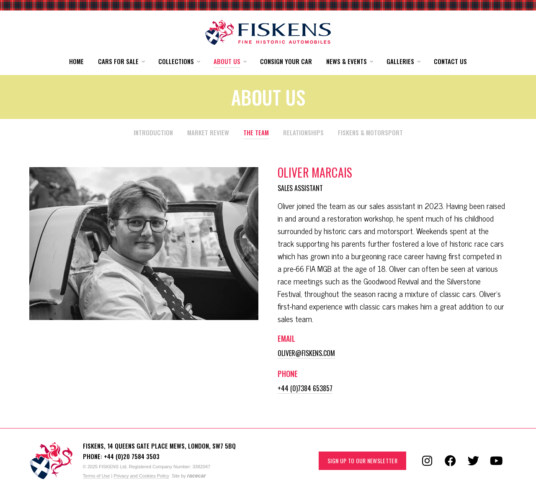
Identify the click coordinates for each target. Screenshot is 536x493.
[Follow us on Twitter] (473, 460)
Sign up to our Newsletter (362, 460)
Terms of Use (96, 475)
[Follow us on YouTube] (496, 460)
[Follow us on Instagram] (427, 460)
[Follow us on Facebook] (450, 460)
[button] (121, 61)
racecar (196, 476)
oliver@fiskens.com (306, 353)
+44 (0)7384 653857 (305, 388)
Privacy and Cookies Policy (141, 475)
